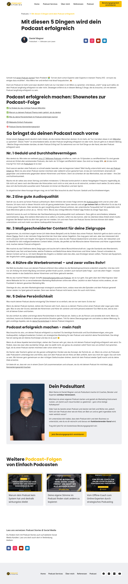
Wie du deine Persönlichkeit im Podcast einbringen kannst (33, 117)
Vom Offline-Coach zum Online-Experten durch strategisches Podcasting (100, 498)
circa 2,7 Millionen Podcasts (50, 158)
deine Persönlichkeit (40, 321)
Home (37, 4)
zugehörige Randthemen (36, 256)
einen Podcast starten (25, 78)
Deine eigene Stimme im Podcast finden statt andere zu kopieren (64, 498)
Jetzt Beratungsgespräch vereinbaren (68, 434)
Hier (82, 210)
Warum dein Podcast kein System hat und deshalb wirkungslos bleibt (22, 498)
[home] (18, 4)
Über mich (65, 4)
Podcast (90, 4)
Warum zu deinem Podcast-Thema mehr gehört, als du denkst (35, 112)
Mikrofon (117, 139)
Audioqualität (92, 202)
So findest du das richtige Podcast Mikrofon (27, 108)
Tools (22, 217)
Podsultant (28, 164)
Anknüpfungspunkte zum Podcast (57, 278)
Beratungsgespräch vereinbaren (110, 4)
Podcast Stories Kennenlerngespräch (24, 126)
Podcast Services (50, 4)
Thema (15, 236)
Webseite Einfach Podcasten (21, 122)
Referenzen (78, 4)
